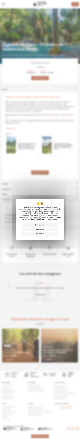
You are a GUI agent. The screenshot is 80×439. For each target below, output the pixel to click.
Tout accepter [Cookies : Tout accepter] (40, 225)
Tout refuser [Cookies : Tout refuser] (40, 229)
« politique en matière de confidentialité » (41, 218)
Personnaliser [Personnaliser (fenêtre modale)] (40, 234)
